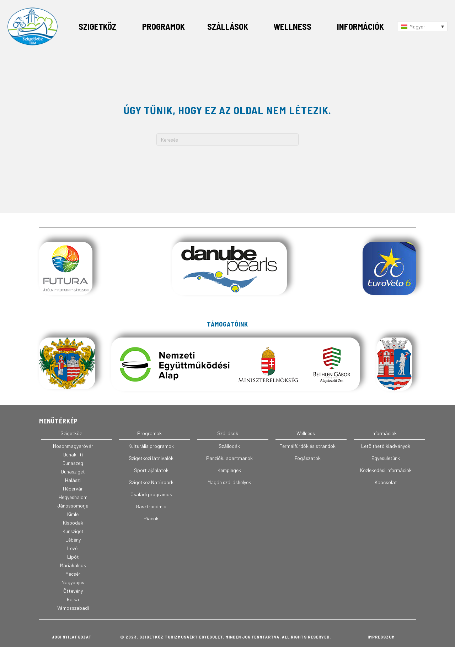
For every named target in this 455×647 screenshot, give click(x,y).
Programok (163, 26)
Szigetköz (97, 26)
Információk (360, 26)
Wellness (292, 26)
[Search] (227, 139)
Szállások (227, 26)
